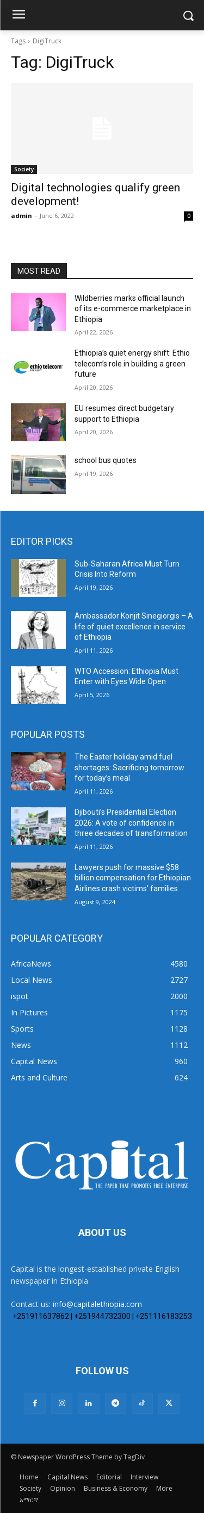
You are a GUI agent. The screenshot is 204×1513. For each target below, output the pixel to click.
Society (24, 169)
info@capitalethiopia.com (97, 1304)
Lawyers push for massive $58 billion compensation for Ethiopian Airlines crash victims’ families (133, 878)
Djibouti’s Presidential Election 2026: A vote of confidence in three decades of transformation (131, 823)
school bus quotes (106, 460)
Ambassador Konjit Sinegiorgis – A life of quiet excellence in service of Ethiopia (134, 626)
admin (21, 215)
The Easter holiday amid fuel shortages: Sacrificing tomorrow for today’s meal (129, 767)
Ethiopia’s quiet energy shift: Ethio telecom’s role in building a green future (132, 363)
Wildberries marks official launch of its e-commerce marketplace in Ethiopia (133, 309)
